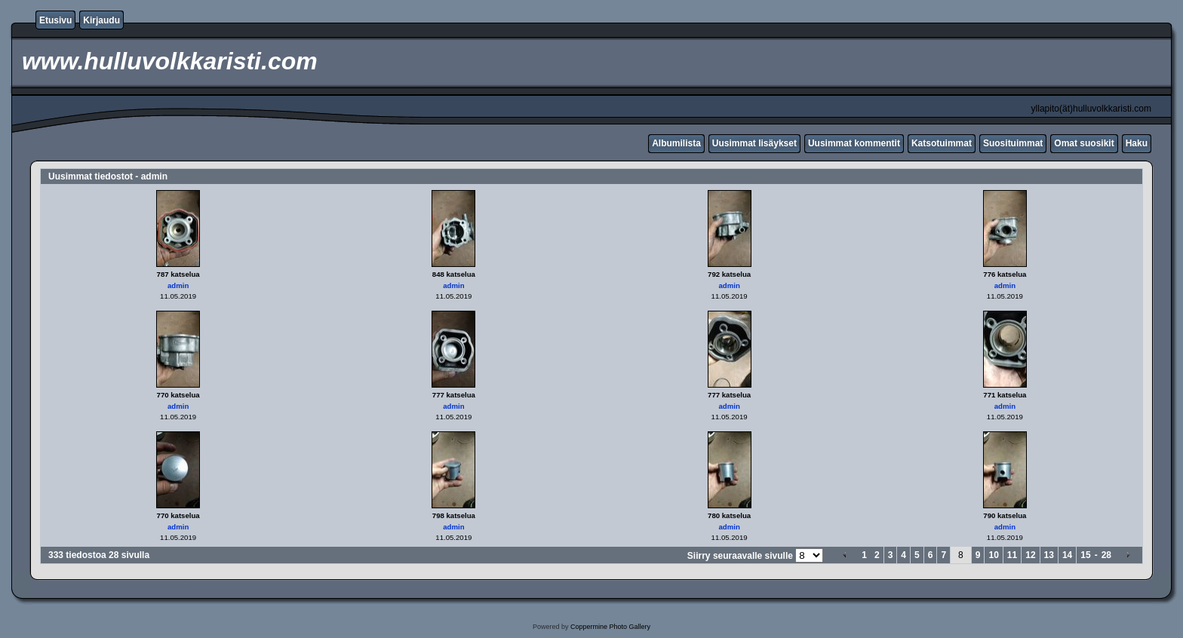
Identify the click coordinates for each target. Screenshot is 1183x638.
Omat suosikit (1084, 143)
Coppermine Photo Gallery (610, 626)
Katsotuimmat (941, 143)
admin (178, 285)
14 (1067, 555)
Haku (1137, 143)
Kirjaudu (101, 20)
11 (1012, 555)
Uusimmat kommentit (854, 143)
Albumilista (676, 143)
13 (1049, 555)
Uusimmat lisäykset (754, 143)
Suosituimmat (1013, 143)
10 (993, 555)
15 (1085, 555)
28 (1106, 555)
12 (1030, 555)
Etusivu (55, 20)
